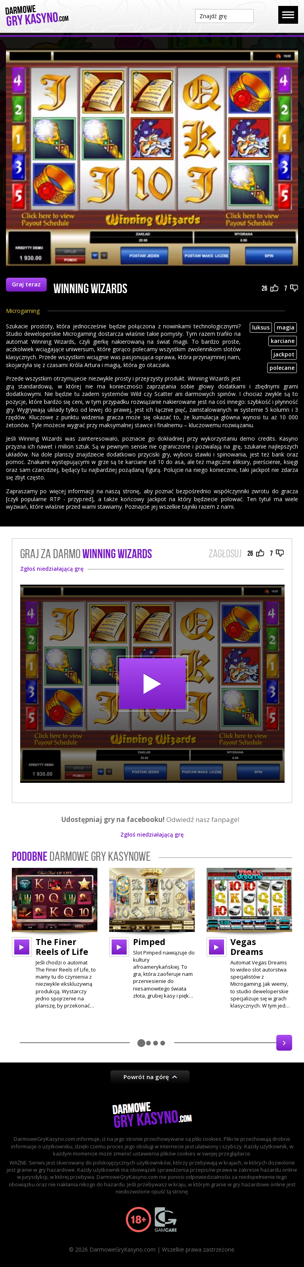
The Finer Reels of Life (62, 946)
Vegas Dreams (246, 946)
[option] (54, 938)
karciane (282, 341)
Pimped (149, 941)
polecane (282, 367)
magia (285, 327)
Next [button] (284, 1043)
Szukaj (266, 15)
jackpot (284, 354)
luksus (261, 327)
